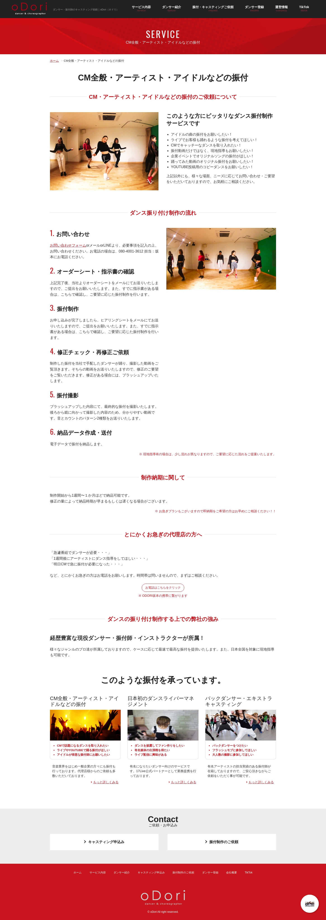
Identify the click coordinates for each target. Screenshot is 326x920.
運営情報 (281, 8)
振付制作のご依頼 (221, 842)
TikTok (304, 8)
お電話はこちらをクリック (163, 587)
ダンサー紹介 (171, 8)
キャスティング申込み (104, 842)
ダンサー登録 (254, 8)
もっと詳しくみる (105, 782)
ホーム (54, 60)
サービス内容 (141, 8)
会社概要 (231, 872)
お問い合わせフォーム (68, 245)
